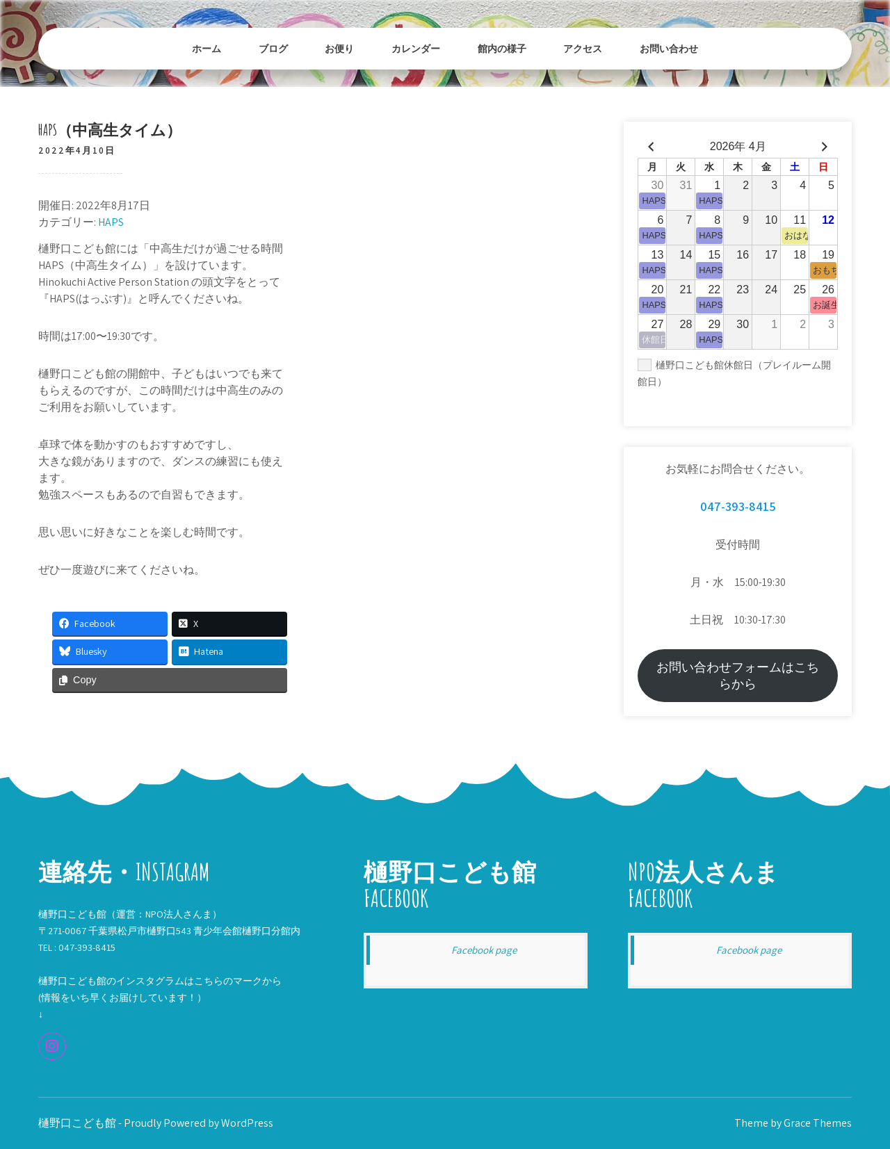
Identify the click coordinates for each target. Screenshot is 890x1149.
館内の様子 (502, 48)
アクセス (582, 48)
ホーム (206, 48)
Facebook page (484, 949)
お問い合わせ (669, 48)
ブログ (273, 48)
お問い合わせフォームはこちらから (737, 675)
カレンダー (415, 48)
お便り (339, 48)
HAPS (111, 222)
